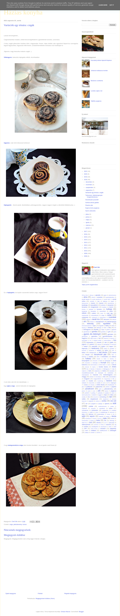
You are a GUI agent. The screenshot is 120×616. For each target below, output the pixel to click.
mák (89, 371)
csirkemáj (85, 317)
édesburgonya (111, 321)
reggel (100, 395)
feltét (105, 327)
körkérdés (107, 360)
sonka (104, 401)
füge (103, 329)
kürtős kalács (102, 364)
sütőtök (91, 406)
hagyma (84, 338)
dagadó (88, 319)
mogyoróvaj (107, 378)
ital (106, 342)
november (89, 184)
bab (98, 301)
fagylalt (101, 325)
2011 (86, 248)
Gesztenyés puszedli (91, 200)
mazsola (95, 375)
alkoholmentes (112, 295)
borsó (111, 307)
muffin (83, 381)
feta (109, 327)
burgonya (84, 311)
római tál (95, 397)
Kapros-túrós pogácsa (92, 208)
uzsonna (96, 424)
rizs (89, 397)
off (107, 382)
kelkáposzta (92, 352)
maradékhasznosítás (88, 373)
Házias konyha (23, 12)
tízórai (24, 524)
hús (114, 340)
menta (91, 376)
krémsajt (95, 362)
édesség (90, 323)
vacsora (108, 424)
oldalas (86, 384)
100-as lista (85, 295)
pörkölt (87, 393)
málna (104, 371)
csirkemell (94, 317)
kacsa (99, 344)
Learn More (103, 5)
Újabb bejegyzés (10, 593)
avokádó (92, 301)
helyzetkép (84, 340)
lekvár (114, 364)
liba (87, 369)
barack (101, 303)
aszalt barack (86, 299)
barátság (84, 305)
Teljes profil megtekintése (90, 284)
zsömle (98, 432)
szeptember (90, 187)
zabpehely (113, 428)
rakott (112, 393)
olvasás (92, 384)
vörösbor (103, 428)
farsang (84, 327)
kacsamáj (106, 344)
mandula (111, 371)
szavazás (93, 408)
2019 (86, 177)
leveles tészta (103, 367)
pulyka (107, 393)
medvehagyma (107, 375)
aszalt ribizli (107, 299)
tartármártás (100, 414)
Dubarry (92, 321)
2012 (86, 245)
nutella (98, 382)
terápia (107, 416)
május (88, 219)
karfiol (99, 350)
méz (104, 377)
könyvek (95, 360)
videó (110, 426)
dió (85, 321)
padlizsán (89, 386)
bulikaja (109, 309)
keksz (83, 352)
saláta (84, 399)
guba (115, 331)
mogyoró (87, 379)
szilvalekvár (85, 410)
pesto (89, 391)
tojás (105, 418)
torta (98, 420)
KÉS (113, 354)
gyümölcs (94, 336)
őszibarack (111, 384)
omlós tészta (100, 385)
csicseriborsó (95, 315)
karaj (105, 348)
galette (108, 329)
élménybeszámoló (86, 325)
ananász (100, 297)
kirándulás (105, 356)
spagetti (93, 403)
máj (113, 369)
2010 (86, 250)
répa (105, 395)
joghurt (84, 344)
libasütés (99, 369)
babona (105, 301)
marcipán (100, 373)
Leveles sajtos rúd (96, 91)
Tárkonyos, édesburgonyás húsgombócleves (93, 196)
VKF (85, 428)
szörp (96, 412)
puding (93, 393)
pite (99, 391)
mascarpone (85, 374)
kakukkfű (94, 346)
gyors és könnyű (92, 334)
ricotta (83, 397)
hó (90, 340)
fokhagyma (87, 329)
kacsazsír (113, 344)
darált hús (96, 319)
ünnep (102, 424)
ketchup (84, 356)
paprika (113, 386)
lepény (94, 367)
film (115, 327)
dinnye (114, 319)
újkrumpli (111, 422)
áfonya (91, 295)
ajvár (105, 295)
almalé (93, 297)
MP (113, 378)
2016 (86, 234)
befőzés (103, 305)
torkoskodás (85, 420)
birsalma (84, 307)
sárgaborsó (106, 399)
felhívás (99, 327)
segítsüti (90, 401)
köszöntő (87, 362)
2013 (86, 242)
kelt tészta (103, 352)
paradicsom (89, 389)
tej (113, 414)
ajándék (97, 295)
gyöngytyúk (85, 336)
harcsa (106, 338)
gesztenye (87, 331)
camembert (102, 311)
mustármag (100, 381)
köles (105, 358)
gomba (94, 332)
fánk (113, 325)
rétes (111, 395)
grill (109, 332)
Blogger (81, 611)
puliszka (100, 393)
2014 (86, 239)
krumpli (103, 363)
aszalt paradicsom (97, 299)
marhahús (110, 373)
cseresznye (85, 315)
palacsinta (99, 386)
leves (114, 367)
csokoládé (112, 317)
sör (86, 403)
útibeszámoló (86, 424)
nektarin (84, 382)
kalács (103, 346)
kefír (113, 350)
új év (105, 422)
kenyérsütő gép (100, 354)
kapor (111, 346)
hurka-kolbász (107, 340)
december (89, 182)
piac (94, 391)
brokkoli (91, 309)
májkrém (84, 371)
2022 (86, 171)
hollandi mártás (97, 340)
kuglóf (112, 362)
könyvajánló (85, 360)
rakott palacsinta (86, 395)
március (88, 225)
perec (83, 391)
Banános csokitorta (97, 80)
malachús (97, 371)
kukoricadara (93, 364)
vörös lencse (94, 428)
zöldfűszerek (103, 430)
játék (111, 342)
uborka (98, 422)
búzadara (93, 311)
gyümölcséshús (107, 336)
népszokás (91, 382)
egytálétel (106, 323)
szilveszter (94, 410)
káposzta (84, 348)
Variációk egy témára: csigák (94, 192)
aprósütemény (110, 297)
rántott (94, 395)
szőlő (91, 412)
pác (83, 386)
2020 (86, 174)
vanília (86, 426)
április (88, 222)
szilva (110, 408)
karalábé (112, 348)
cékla (111, 311)
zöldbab (93, 430)
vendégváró (94, 426)
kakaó (86, 346)
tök (105, 420)
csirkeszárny (102, 317)
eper (94, 325)
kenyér (87, 354)
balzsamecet (85, 303)
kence (114, 352)
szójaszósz (105, 410)
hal (99, 338)
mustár (91, 381)
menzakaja (98, 376)
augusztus (89, 190)
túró (90, 422)
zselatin (92, 432)
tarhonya (112, 412)
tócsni (99, 418)
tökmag (112, 420)
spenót (107, 403)
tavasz (108, 414)
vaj (115, 424)
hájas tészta (93, 338)
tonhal (112, 418)
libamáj (92, 369)
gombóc (103, 331)
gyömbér (110, 334)
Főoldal (40, 593)
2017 (86, 231)
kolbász (88, 359)
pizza (106, 391)
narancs (109, 381)
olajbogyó (113, 382)
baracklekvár (111, 303)
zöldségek (113, 430)
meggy (84, 377)
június (88, 217)
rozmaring (102, 397)
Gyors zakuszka (90, 211)
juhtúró (92, 344)
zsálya (86, 432)
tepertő (101, 416)
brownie (99, 309)
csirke (109, 315)
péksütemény (18, 524)
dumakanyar (100, 321)
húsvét (99, 342)
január (88, 228)
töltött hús (84, 422)
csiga (11, 524)
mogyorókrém (97, 378)
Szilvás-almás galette (92, 202)
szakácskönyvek (102, 406)
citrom (84, 313)
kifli (98, 356)
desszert (106, 319)
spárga (100, 403)
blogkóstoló (94, 307)
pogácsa (113, 391)
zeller (86, 430)
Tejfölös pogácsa (96, 101)
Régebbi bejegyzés (70, 593)
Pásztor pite (89, 205)
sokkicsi (98, 401)
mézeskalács (112, 376)
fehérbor (90, 327)
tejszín (92, 416)
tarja (83, 414)
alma (85, 297)
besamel (110, 305)
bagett (112, 301)
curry (101, 313)
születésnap (103, 412)
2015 (86, 237)
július (87, 214)
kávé (106, 350)
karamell (84, 350)
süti (114, 403)
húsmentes (89, 342)
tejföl (83, 416)
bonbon (104, 307)
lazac (109, 364)
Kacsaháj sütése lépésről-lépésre (101, 60)
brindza (84, 309)
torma (92, 420)
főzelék (96, 329)
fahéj (107, 325)
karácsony (95, 348)
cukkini (94, 313)
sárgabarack (94, 399)
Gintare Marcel (65, 611)
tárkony (91, 414)
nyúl (104, 382)
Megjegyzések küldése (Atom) (45, 598)
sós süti (113, 401)
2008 (86, 256)
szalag (112, 406)
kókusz (114, 356)
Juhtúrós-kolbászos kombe (99, 70)
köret (100, 360)
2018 (86, 179)
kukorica (84, 364)
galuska (114, 329)
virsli (115, 426)
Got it (112, 5)
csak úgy (110, 313)
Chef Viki (97, 267)
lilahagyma (106, 369)
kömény (112, 358)
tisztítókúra (88, 418)
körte (114, 360)
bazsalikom (94, 305)
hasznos (112, 338)
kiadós (91, 356)
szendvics (102, 408)
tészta (114, 416)
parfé (100, 389)
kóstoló (98, 358)
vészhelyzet (103, 426)
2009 (86, 253)
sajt (110, 397)
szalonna (84, 408)
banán (93, 303)
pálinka (107, 386)
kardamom (91, 350)
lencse (87, 367)
